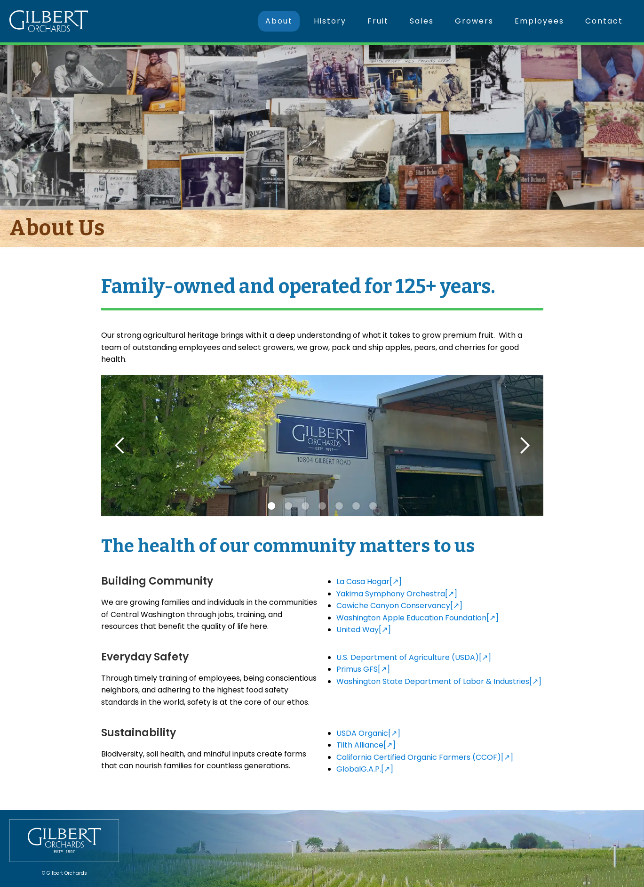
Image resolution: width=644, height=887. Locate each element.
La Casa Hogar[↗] (369, 581)
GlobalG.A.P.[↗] (364, 769)
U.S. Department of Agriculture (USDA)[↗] (413, 657)
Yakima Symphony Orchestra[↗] (396, 593)
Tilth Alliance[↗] (366, 745)
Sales (422, 21)
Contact (604, 21)
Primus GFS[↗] (363, 669)
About (279, 21)
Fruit (378, 21)
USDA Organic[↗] (368, 733)
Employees (539, 21)
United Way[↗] (363, 629)
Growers (474, 21)
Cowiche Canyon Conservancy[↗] (399, 605)
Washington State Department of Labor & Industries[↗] (438, 681)
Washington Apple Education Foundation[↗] (417, 617)
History (330, 21)
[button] (120, 445)
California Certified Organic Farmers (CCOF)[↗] (424, 757)
